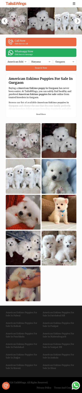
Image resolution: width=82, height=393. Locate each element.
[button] (4, 21)
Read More (41, 114)
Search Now (41, 68)
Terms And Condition (65, 387)
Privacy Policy (44, 387)
